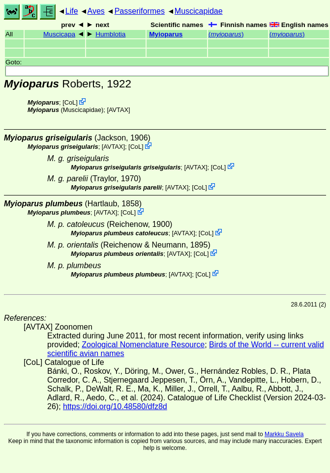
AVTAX (118, 109)
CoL (70, 102)
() (226, 34)
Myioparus (165, 34)
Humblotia (110, 34)
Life (71, 11)
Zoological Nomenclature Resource (143, 344)
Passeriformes (140, 11)
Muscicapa (59, 34)
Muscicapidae (199, 11)
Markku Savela (284, 434)
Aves (96, 11)
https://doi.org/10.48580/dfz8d (115, 406)
